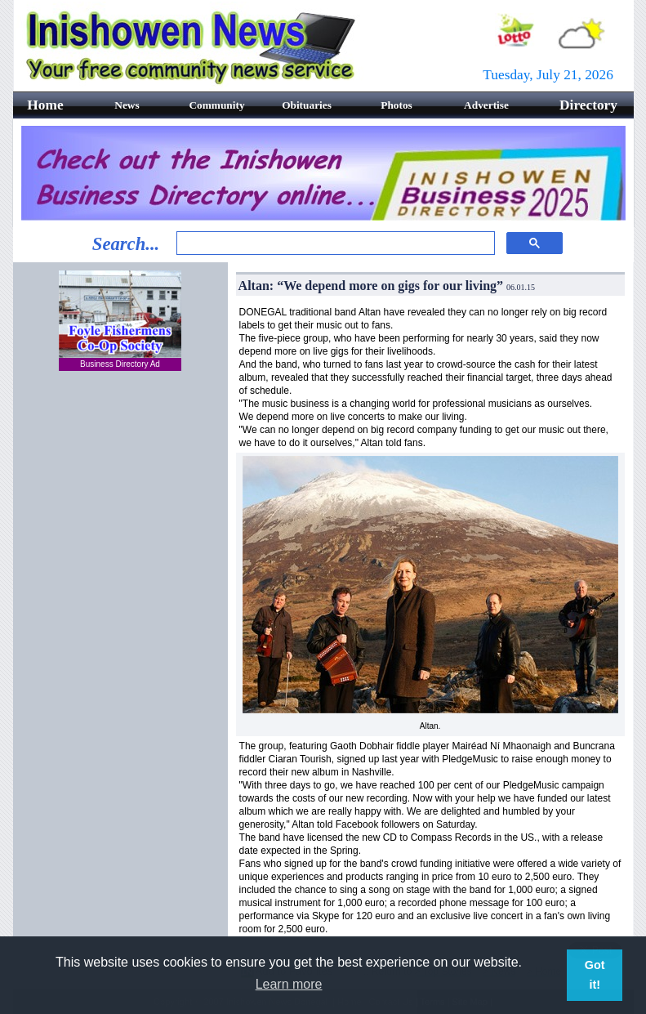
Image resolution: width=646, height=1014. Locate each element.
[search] (334, 243)
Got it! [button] (595, 974)
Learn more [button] (289, 984)
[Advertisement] (120, 647)
